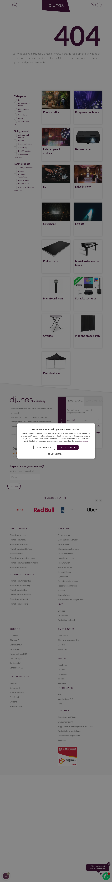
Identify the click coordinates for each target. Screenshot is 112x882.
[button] (56, 453)
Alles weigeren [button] (44, 447)
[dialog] (56, 441)
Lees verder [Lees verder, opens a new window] (83, 441)
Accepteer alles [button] (68, 447)
